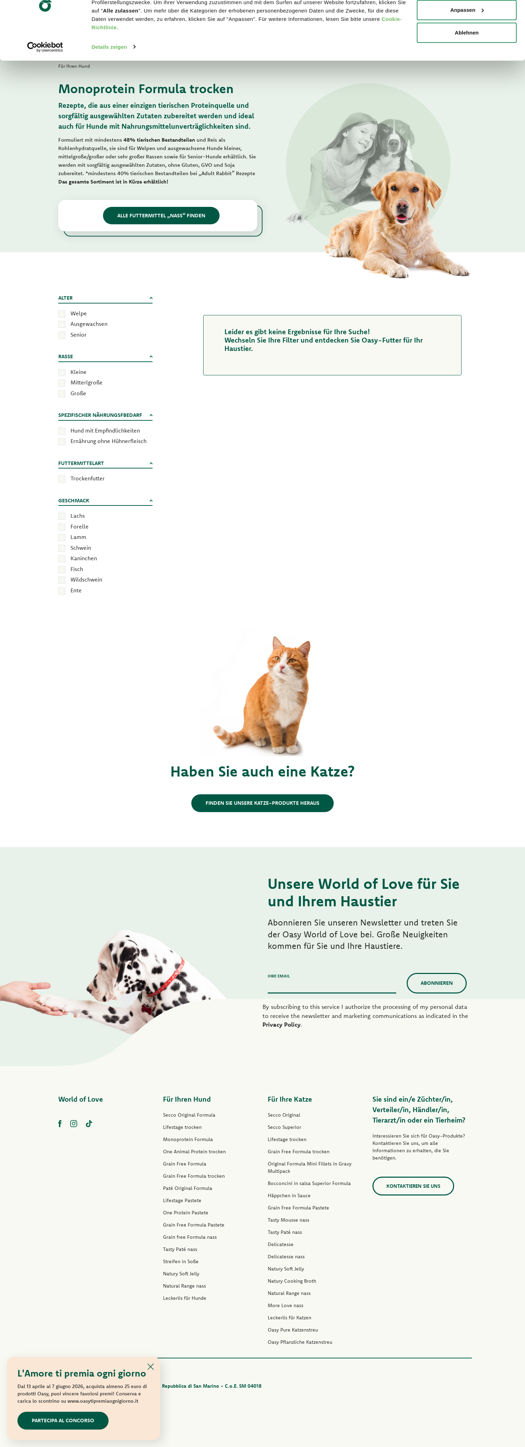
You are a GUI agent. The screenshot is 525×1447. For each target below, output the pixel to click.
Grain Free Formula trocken (194, 1176)
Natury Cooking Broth (292, 1281)
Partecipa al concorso (63, 1420)
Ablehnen (467, 64)
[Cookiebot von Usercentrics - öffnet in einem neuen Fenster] (45, 78)
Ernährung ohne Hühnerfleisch (109, 440)
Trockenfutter (88, 478)
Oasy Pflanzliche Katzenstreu (300, 1342)
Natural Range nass (184, 1286)
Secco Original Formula (189, 1115)
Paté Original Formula (187, 1188)
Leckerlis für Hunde (184, 1298)
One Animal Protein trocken (194, 1151)
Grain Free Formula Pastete (193, 1225)
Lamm (78, 536)
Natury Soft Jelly (181, 1273)
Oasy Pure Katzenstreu (293, 1330)
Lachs (78, 515)
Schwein (81, 547)
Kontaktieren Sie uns (413, 1186)
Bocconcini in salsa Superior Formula (309, 1183)
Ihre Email (279, 976)
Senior (79, 334)
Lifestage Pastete (182, 1200)
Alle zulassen (466, 18)
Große (78, 393)
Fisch (77, 568)
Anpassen (467, 41)
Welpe (79, 313)
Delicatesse (281, 1244)
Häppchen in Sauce (289, 1195)
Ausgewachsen (89, 323)
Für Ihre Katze (290, 1099)
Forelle (80, 526)
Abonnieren (437, 983)
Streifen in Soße (181, 1261)
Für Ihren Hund (187, 1099)
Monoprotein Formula (188, 1139)
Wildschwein (86, 579)
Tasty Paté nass (180, 1249)
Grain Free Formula (184, 1164)
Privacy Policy (281, 1024)
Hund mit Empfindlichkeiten (105, 430)
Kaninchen (84, 558)
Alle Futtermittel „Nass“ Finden (161, 215)
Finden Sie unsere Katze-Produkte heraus (262, 803)
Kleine (79, 371)
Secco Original (284, 1115)
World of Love (80, 1099)
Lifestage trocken (182, 1127)
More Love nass (285, 1305)
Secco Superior (284, 1127)
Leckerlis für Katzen (289, 1317)
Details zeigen (109, 78)
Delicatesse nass (286, 1256)
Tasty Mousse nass (288, 1220)
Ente (76, 590)
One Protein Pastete (185, 1212)
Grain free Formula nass (190, 1237)
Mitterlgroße (87, 382)
